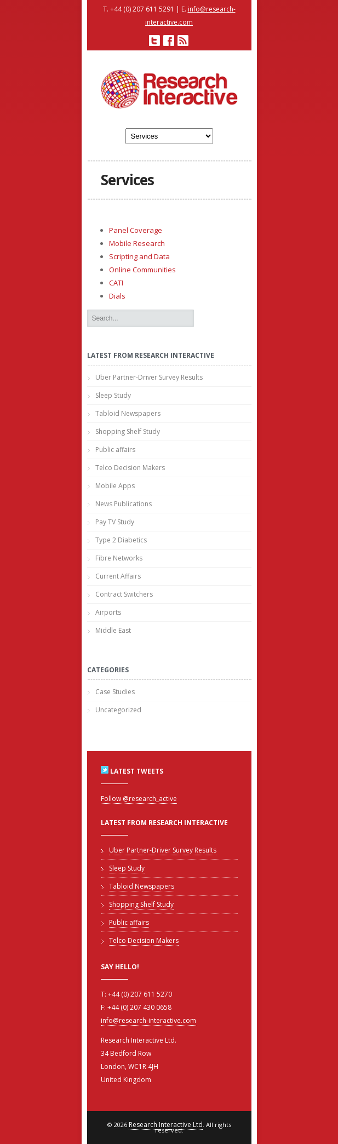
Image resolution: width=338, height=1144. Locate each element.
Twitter (154, 41)
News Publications (123, 503)
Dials (117, 296)
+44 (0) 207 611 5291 (142, 9)
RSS (183, 41)
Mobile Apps (115, 485)
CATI (116, 283)
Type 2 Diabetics (121, 540)
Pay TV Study (114, 522)
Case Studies (115, 691)
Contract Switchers (124, 594)
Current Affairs (118, 576)
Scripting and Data (139, 256)
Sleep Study (113, 395)
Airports (108, 612)
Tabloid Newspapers (128, 413)
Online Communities (142, 269)
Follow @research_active (139, 798)
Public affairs (115, 449)
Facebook (169, 41)
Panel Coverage (135, 230)
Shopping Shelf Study (127, 431)
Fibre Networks (118, 558)
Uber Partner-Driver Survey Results (149, 377)
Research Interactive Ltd (166, 1124)
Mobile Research (137, 243)
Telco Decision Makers (130, 467)
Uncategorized (118, 709)
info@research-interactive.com (148, 1020)
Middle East (113, 630)
